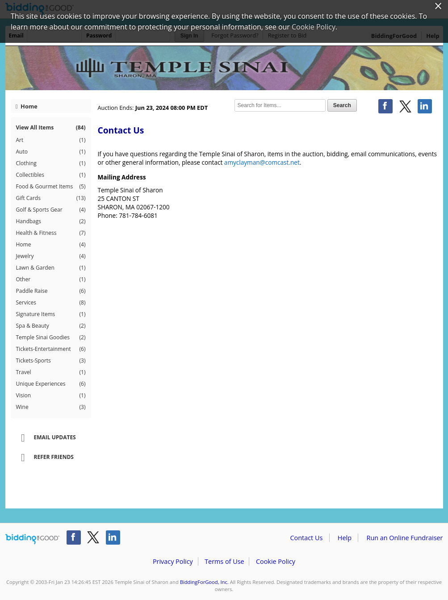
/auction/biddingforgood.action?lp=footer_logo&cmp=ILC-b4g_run (32, 539)
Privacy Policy (173, 561)
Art (51, 140)
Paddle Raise (51, 291)
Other (51, 279)
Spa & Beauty (51, 325)
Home (27, 106)
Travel (51, 372)
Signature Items (51, 314)
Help (345, 537)
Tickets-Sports (51, 360)
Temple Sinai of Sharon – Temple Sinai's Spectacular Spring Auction (224, 68)
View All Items (51, 127)
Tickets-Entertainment (51, 349)
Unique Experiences (51, 383)
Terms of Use (224, 561)
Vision (51, 395)
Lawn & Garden (51, 267)
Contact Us (306, 537)
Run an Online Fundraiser (405, 537)
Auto (51, 151)
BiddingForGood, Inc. (204, 582)
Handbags (51, 221)
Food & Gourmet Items (51, 186)
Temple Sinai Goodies (51, 337)
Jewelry (51, 256)
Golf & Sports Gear (51, 209)
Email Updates (45, 438)
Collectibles (51, 175)
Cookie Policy (275, 561)
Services (51, 302)
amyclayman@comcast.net (262, 162)
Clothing (51, 163)
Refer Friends (44, 458)
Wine (51, 407)
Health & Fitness (51, 233)
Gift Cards (51, 198)
